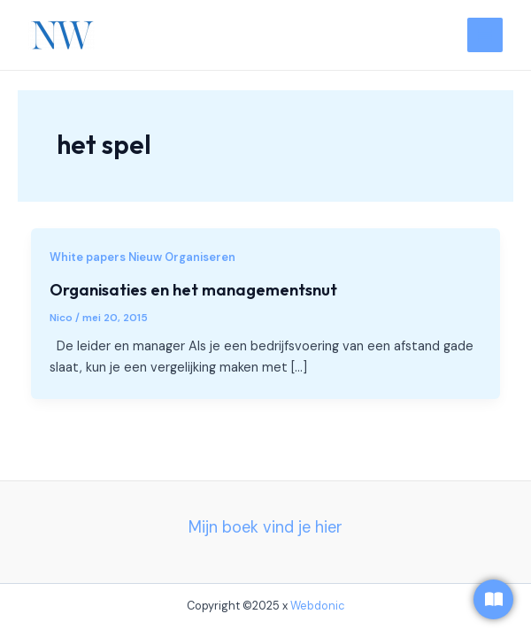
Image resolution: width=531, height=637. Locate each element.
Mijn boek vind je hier (265, 527)
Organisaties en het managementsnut (193, 290)
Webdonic (317, 605)
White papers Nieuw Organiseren (142, 257)
